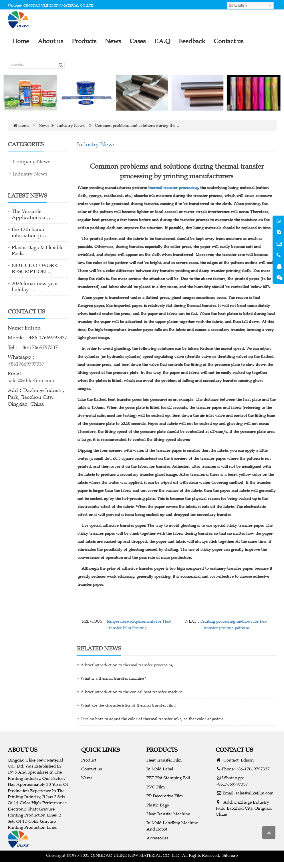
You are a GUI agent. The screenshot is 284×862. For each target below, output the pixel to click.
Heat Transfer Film (164, 760)
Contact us (91, 769)
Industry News (71, 125)
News (44, 125)
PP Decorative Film (164, 795)
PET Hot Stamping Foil (168, 777)
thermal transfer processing (173, 187)
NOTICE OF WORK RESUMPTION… (35, 268)
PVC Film (155, 787)
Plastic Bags (157, 805)
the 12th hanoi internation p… (29, 232)
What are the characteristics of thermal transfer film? (128, 705)
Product (88, 760)
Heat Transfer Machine (168, 813)
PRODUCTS (162, 749)
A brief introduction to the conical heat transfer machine (132, 691)
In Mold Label (159, 769)
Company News (31, 161)
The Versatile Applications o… (31, 214)
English (238, 5)
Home (23, 125)
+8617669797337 (26, 364)
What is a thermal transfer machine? (113, 678)
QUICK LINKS (100, 749)
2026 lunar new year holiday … (35, 286)
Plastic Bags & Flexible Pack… (37, 250)
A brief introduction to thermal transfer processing (127, 664)
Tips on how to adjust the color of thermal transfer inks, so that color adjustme (152, 718)
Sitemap (230, 855)
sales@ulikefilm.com (31, 380)
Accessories (157, 838)
